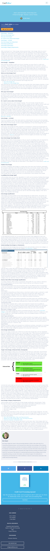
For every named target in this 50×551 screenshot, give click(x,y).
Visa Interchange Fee (9, 81)
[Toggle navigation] (47, 3)
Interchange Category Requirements (9, 47)
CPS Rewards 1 (29, 248)
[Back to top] (25, 509)
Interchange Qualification (7, 43)
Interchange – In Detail (6, 40)
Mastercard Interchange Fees (11, 83)
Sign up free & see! (7, 29)
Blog (12, 529)
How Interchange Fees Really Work (9, 42)
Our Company (12, 517)
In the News (12, 519)
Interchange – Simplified (7, 33)
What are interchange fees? (7, 35)
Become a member (6, 116)
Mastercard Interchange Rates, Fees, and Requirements (18, 418)
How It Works (12, 515)
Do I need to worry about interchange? (10, 38)
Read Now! (25, 499)
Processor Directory (12, 538)
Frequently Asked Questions (12, 526)
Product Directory (12, 531)
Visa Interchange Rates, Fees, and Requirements (16, 417)
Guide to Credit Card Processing (12, 528)
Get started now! (13, 543)
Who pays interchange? (6, 36)
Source (12, 134)
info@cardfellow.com (12, 547)
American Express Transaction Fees (13, 419)
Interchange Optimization (7, 45)
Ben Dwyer (27, 18)
